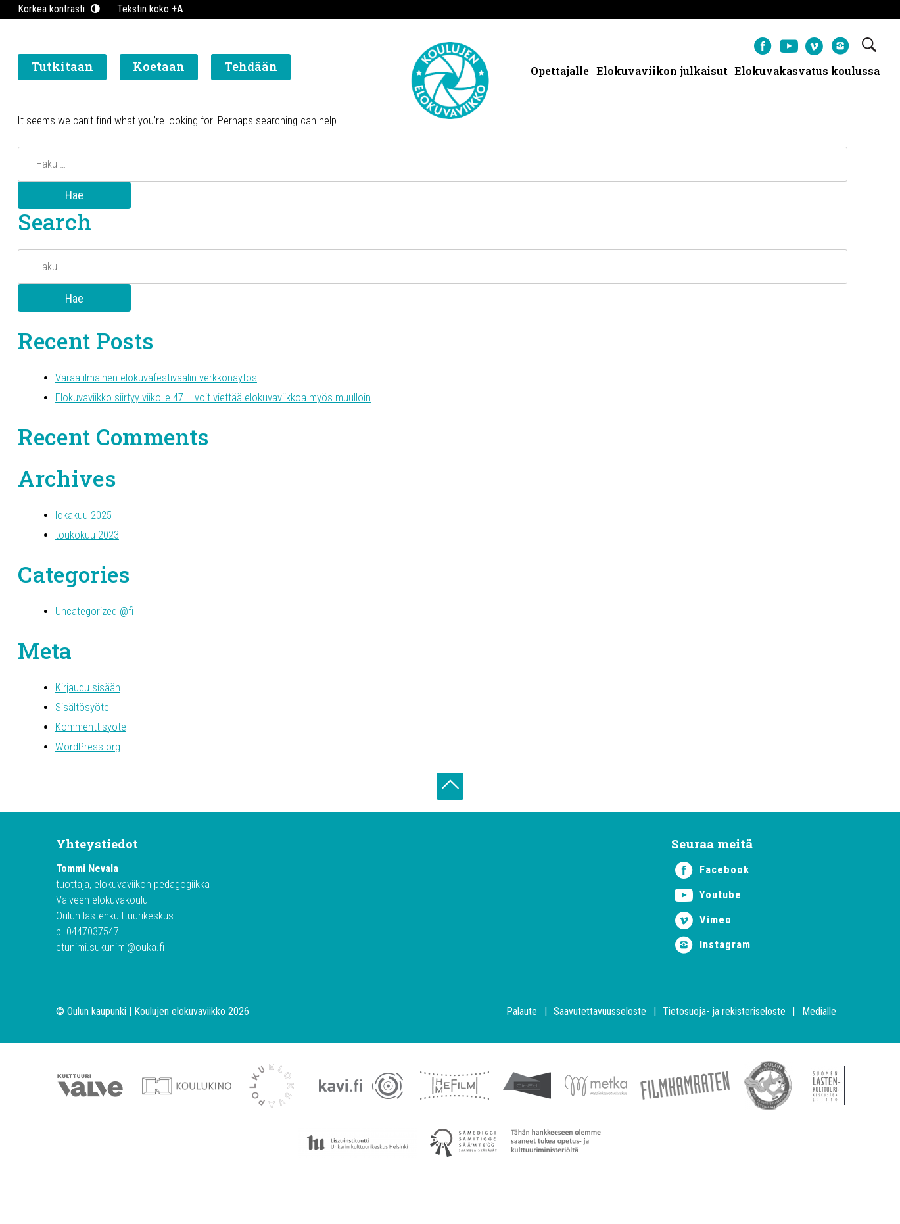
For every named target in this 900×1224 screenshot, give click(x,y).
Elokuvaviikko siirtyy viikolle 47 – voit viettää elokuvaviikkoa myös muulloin (222, 406)
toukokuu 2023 (90, 549)
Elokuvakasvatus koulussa (807, 73)
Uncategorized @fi (97, 629)
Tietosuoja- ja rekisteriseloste (724, 1043)
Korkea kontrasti (60, 9)
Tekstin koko (150, 9)
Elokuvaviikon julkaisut (661, 73)
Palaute (521, 1043)
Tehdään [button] (250, 69)
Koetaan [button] (159, 69)
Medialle (819, 1043)
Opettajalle (559, 73)
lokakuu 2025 (86, 528)
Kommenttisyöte (93, 751)
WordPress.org (90, 772)
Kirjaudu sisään (89, 708)
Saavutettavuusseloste (600, 1043)
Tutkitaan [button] (62, 69)
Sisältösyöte (84, 729)
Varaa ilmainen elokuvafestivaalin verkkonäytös (161, 384)
